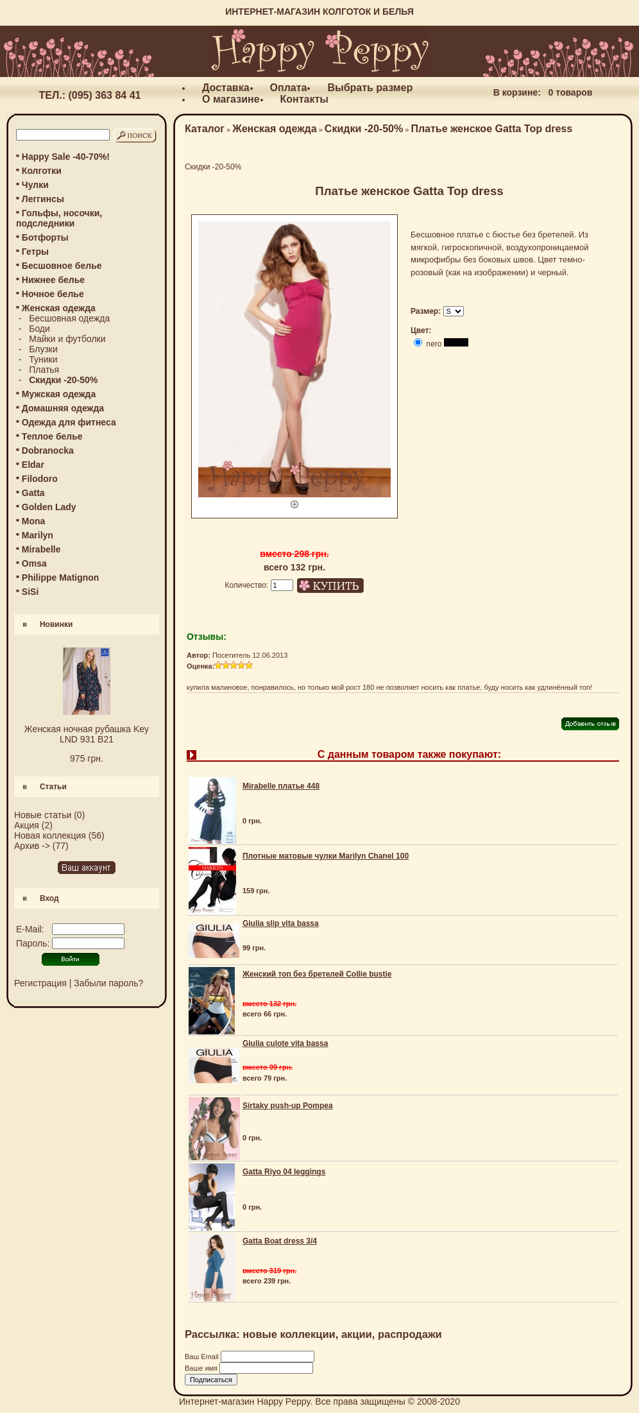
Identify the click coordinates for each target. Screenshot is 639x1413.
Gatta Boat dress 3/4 (280, 1241)
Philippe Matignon (60, 577)
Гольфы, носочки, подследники (59, 218)
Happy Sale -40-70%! (66, 156)
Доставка (226, 87)
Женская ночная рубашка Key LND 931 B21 (86, 734)
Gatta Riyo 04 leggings (284, 1171)
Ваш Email (203, 1356)
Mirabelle (41, 549)
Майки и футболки (67, 339)
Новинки (56, 624)
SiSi (30, 592)
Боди (39, 328)
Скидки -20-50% (364, 128)
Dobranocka (48, 450)
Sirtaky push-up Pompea (288, 1105)
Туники (43, 359)
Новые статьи (42, 815)
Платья (44, 369)
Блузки (43, 349)
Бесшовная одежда (69, 318)
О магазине (231, 99)
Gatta (33, 493)
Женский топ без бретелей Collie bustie (317, 974)
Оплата (288, 87)
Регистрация (40, 983)
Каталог (205, 128)
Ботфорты (45, 237)
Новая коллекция (50, 835)
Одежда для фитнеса (69, 422)
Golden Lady (49, 507)
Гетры (35, 251)
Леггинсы (43, 199)
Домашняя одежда (63, 408)
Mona (34, 521)
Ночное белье (53, 294)
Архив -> (32, 846)
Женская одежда (274, 128)
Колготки (42, 171)
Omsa (34, 563)
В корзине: (517, 92)
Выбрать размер (370, 87)
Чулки (35, 185)
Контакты (304, 99)
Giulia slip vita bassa (281, 923)
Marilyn (37, 535)
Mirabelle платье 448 (281, 786)
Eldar (33, 464)
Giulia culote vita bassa (285, 1043)
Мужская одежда (59, 394)
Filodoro (40, 479)
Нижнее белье (53, 280)
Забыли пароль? (108, 983)
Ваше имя (202, 1368)
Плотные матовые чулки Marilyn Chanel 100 (326, 856)
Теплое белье (52, 436)
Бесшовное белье (62, 266)
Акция (26, 825)
